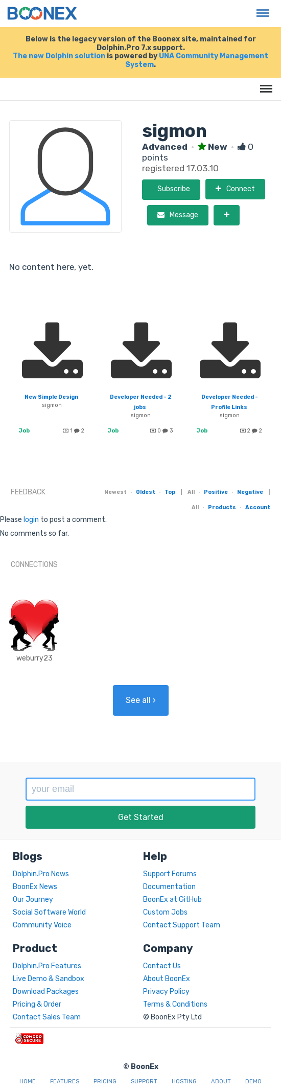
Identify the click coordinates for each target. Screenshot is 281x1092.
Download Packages (46, 991)
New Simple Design (51, 397)
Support (144, 1081)
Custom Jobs (165, 912)
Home (27, 1081)
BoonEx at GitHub (172, 899)
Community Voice (42, 925)
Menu (260, 8)
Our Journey (33, 899)
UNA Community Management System (196, 60)
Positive (216, 492)
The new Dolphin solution (59, 56)
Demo (253, 1081)
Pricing (104, 1081)
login (31, 519)
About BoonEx (166, 978)
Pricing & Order (37, 1004)
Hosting (184, 1081)
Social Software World (49, 912)
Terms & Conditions (175, 1004)
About (221, 1081)
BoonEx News (35, 886)
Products (222, 507)
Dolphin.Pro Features (47, 966)
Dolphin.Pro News (41, 874)
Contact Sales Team (47, 1017)
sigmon (52, 405)
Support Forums (170, 874)
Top (170, 492)
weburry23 (34, 658)
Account (257, 507)
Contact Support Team (181, 925)
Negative (250, 492)
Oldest (145, 492)
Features (64, 1081)
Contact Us (162, 966)
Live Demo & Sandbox (48, 978)
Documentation (169, 886)
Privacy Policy (166, 991)
